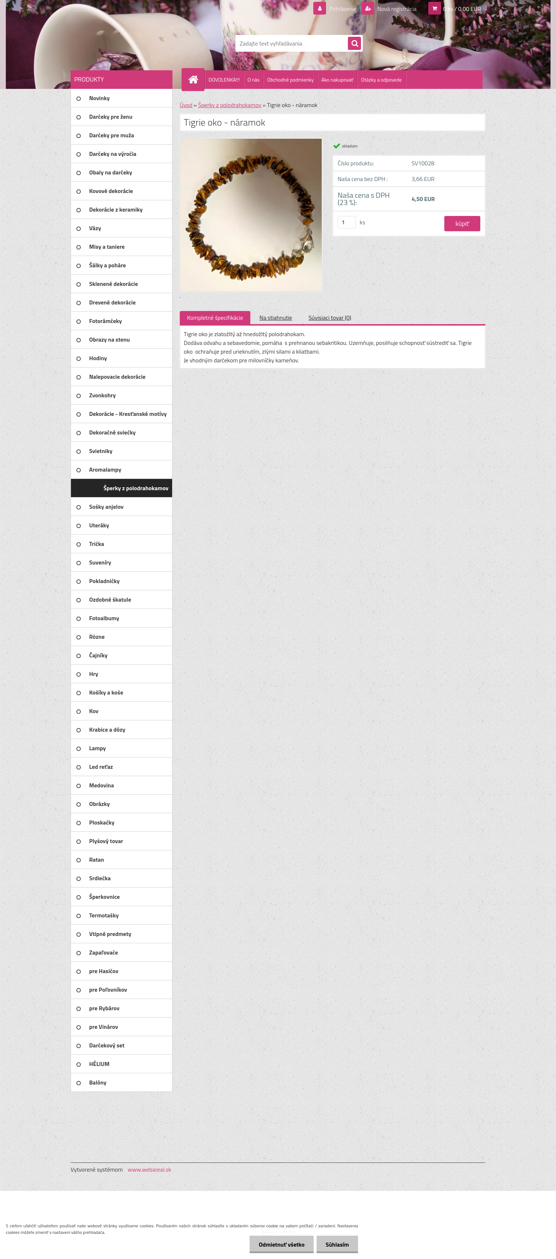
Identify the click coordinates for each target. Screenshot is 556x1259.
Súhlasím (337, 1244)
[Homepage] (196, 79)
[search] (354, 44)
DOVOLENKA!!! (224, 79)
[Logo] (121, 43)
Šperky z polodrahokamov (229, 105)
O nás (253, 79)
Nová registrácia (396, 8)
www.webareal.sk (149, 1169)
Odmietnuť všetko (282, 1244)
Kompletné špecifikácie (215, 317)
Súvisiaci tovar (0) (330, 317)
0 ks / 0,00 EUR (462, 8)
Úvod (186, 105)
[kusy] (347, 222)
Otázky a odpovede (381, 79)
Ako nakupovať (337, 79)
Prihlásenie (343, 8)
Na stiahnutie (275, 317)
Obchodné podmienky (290, 79)
